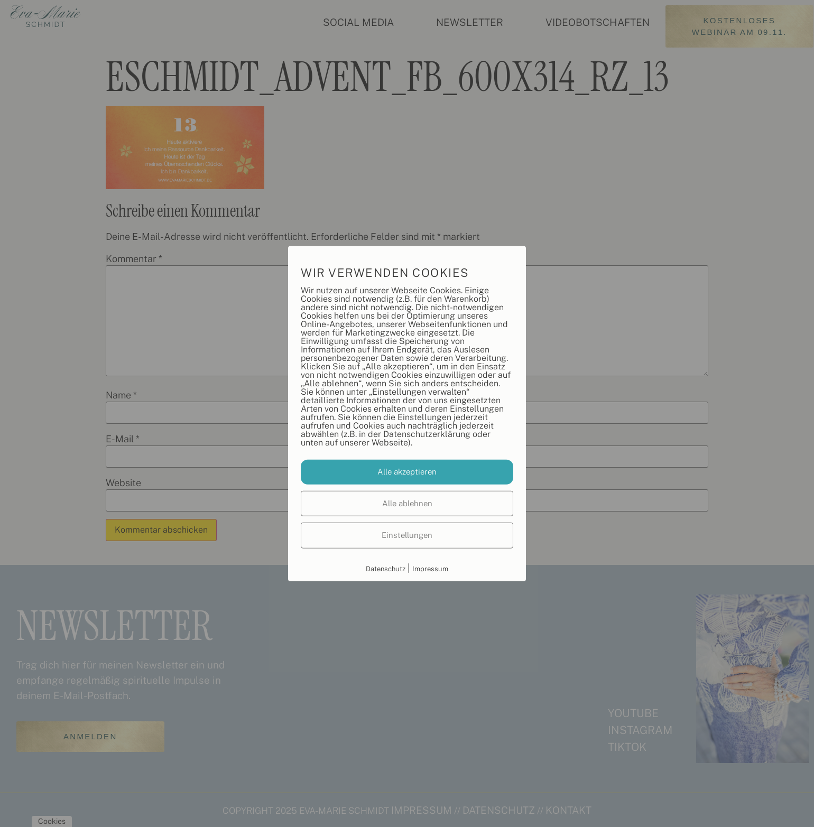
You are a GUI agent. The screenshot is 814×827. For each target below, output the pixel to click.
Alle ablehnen (407, 502)
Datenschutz (385, 568)
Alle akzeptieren (407, 471)
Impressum (430, 568)
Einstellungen (407, 535)
